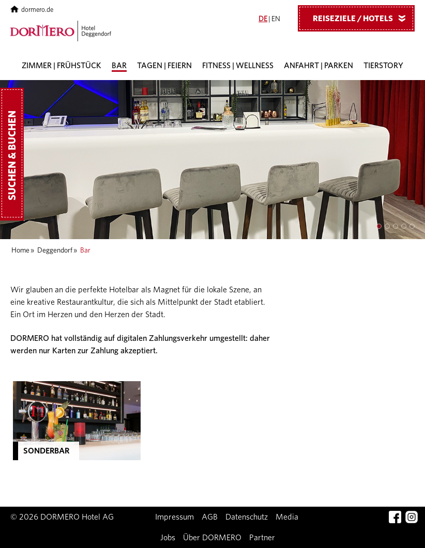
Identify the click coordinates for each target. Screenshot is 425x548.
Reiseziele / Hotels (363, 18)
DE (263, 19)
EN (275, 19)
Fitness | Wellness (238, 66)
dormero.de (31, 10)
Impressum (174, 517)
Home (20, 250)
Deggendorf (54, 250)
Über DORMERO (212, 538)
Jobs (167, 538)
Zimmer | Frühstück (61, 66)
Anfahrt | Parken (318, 66)
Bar (119, 66)
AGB (210, 517)
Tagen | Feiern (164, 66)
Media (287, 517)
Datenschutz (246, 517)
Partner (262, 538)
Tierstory (383, 66)
